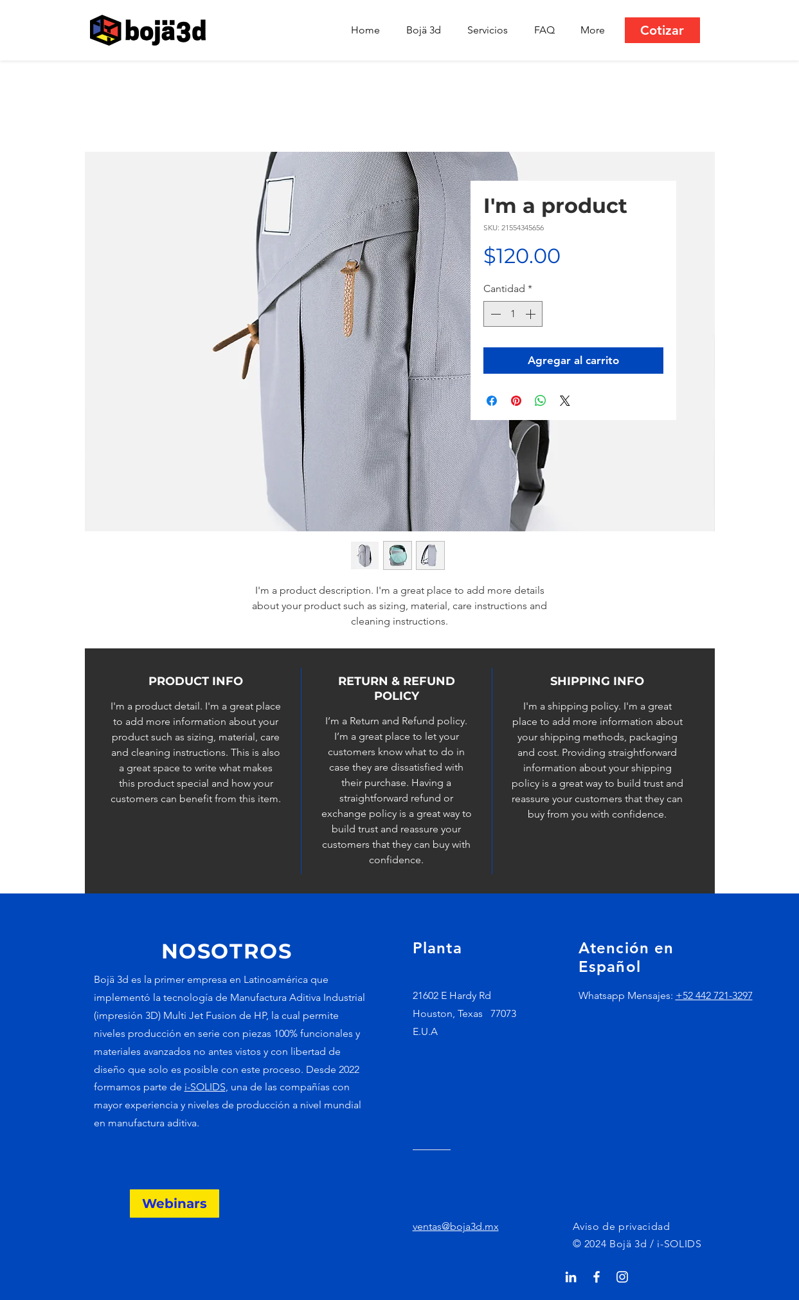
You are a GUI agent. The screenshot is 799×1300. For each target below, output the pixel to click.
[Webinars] (174, 1203)
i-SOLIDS (205, 1087)
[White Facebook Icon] (596, 1277)
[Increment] (532, 314)
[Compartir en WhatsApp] (540, 400)
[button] (491, 30)
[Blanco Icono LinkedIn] (571, 1277)
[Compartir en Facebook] (491, 400)
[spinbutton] (513, 314)
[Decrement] (494, 314)
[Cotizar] (662, 30)
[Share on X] (565, 400)
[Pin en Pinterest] (516, 400)
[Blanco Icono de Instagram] (622, 1277)
